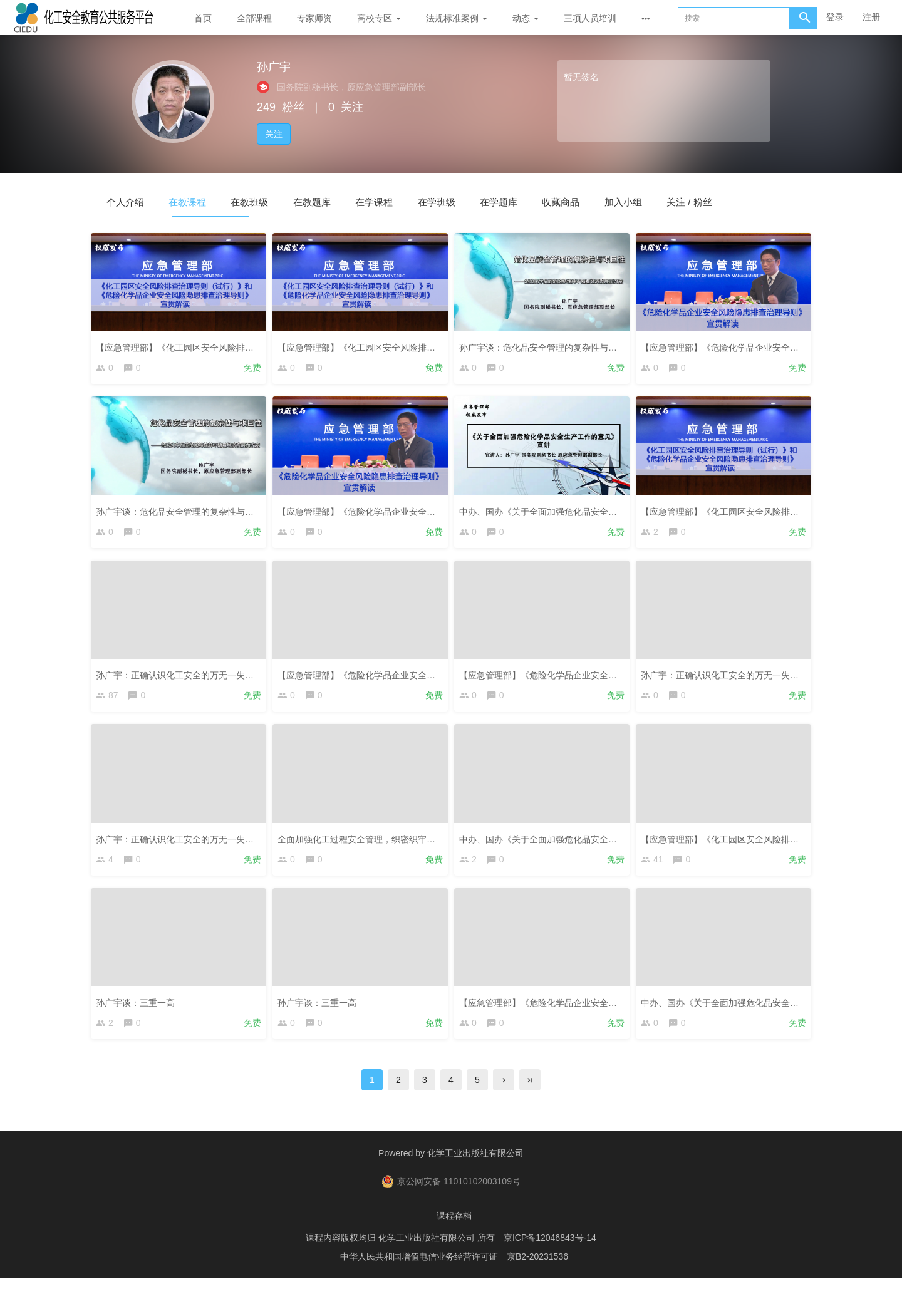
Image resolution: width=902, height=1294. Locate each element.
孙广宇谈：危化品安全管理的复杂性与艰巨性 (550, 346)
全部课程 (254, 18)
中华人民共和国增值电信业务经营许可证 (419, 1272)
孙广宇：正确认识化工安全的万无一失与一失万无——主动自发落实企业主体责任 (257, 679)
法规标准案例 (456, 18)
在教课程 (210, 201)
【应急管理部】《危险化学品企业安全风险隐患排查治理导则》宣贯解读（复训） (438, 513)
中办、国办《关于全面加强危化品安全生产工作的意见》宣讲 (580, 513)
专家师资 (314, 18)
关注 (274, 134)
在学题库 (599, 201)
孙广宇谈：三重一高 (138, 1012)
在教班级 (288, 201)
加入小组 (754, 201)
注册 (871, 17)
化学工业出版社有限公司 (475, 1169)
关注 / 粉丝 (836, 201)
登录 (835, 17)
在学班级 (521, 201)
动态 (525, 18)
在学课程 (443, 201)
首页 (203, 18)
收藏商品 (676, 201)
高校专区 (379, 18)
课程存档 (454, 1231)
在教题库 (366, 201)
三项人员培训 (590, 18)
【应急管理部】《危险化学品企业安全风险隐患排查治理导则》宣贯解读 (421, 679)
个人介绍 (133, 201)
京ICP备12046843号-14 (550, 1253)
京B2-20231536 (537, 1272)
